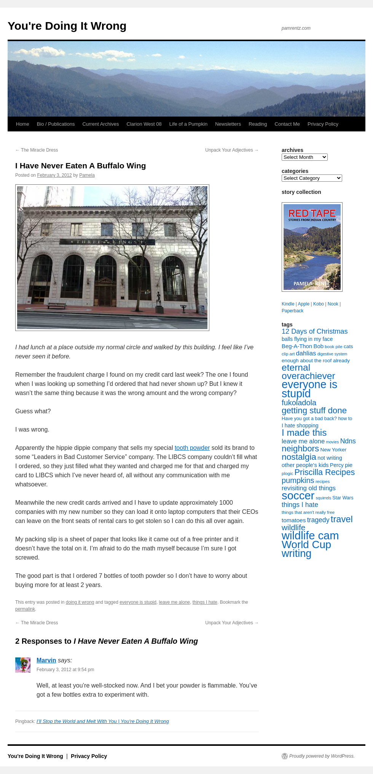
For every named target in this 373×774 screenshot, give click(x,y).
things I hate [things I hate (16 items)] (300, 505)
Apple (303, 304)
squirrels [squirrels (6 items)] (323, 498)
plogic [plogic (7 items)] (287, 473)
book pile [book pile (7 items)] (333, 346)
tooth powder (192, 448)
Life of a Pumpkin (188, 124)
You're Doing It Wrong (67, 25)
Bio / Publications (56, 124)
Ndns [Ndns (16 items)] (348, 441)
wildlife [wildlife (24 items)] (293, 527)
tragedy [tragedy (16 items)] (318, 520)
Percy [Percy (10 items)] (337, 465)
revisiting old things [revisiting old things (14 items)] (309, 488)
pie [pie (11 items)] (348, 465)
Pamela (87, 175)
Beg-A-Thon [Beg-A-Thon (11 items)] (297, 346)
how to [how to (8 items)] (345, 418)
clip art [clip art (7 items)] (288, 354)
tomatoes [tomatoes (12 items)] (294, 520)
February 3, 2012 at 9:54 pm (65, 669)
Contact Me (287, 124)
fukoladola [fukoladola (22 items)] (299, 402)
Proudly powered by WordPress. (322, 756)
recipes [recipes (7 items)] (323, 481)
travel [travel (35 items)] (342, 519)
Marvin (46, 660)
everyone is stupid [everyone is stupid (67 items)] (309, 389)
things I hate (205, 602)
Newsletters (228, 124)
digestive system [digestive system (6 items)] (332, 354)
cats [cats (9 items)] (348, 346)
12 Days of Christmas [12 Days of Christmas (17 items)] (315, 331)
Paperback (292, 310)
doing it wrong (80, 602)
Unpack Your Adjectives (232, 150)
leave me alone (174, 602)
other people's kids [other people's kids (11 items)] (305, 465)
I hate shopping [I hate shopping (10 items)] (300, 425)
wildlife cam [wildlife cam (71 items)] (310, 535)
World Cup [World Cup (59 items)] (306, 544)
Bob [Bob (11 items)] (318, 346)
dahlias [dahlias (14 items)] (306, 353)
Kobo (318, 304)
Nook (333, 304)
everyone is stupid (138, 602)
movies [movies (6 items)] (332, 442)
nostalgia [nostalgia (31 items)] (299, 457)
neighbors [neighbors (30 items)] (300, 448)
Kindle (288, 304)
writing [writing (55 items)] (296, 553)
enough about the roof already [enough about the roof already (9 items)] (316, 360)
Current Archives (100, 124)
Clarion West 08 (144, 124)
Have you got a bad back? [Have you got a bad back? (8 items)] (309, 418)
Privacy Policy (323, 124)
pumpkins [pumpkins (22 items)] (298, 480)
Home (22, 124)
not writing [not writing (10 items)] (329, 458)
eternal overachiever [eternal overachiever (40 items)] (308, 371)
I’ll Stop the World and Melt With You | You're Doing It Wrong (103, 721)
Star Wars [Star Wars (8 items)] (342, 498)
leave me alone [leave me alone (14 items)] (303, 441)
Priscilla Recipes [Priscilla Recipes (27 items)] (325, 472)
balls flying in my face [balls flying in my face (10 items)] (307, 339)
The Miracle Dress (36, 150)
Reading (258, 124)
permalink (25, 609)
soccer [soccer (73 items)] (298, 495)
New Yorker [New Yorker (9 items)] (333, 450)
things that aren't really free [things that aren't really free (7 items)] (308, 512)
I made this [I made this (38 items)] (304, 432)
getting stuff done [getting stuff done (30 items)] (314, 410)
